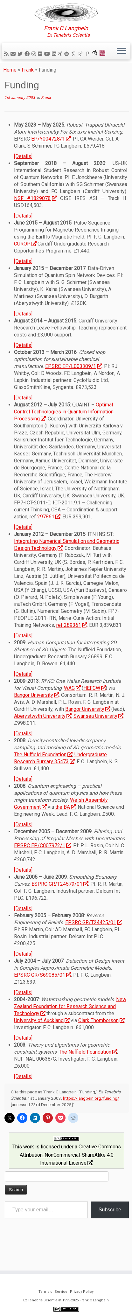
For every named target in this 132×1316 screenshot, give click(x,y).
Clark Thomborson (101, 1039)
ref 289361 (71, 644)
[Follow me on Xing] (61, 67)
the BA (65, 825)
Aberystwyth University (42, 734)
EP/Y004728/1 (51, 157)
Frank (28, 88)
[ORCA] (96, 67)
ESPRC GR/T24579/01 (59, 902)
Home (10, 88)
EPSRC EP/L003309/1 (73, 385)
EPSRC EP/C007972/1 (42, 864)
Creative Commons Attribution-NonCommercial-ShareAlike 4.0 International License (70, 1173)
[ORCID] (67, 67)
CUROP (25, 262)
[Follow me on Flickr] (41, 67)
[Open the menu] (121, 64)
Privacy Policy (82, 1292)
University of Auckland (41, 1039)
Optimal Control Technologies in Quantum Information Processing (64, 430)
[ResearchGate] (81, 67)
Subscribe (110, 1227)
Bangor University (36, 713)
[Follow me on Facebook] (27, 67)
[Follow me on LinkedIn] (55, 67)
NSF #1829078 (35, 217)
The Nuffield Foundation (43, 773)
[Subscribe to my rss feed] (7, 67)
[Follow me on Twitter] (20, 67)
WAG (72, 706)
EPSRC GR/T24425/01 (93, 941)
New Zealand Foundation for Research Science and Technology (70, 1025)
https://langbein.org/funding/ (91, 1116)
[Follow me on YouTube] (48, 67)
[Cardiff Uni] (103, 67)
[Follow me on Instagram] (34, 67)
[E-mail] (13, 67)
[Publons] (88, 67)
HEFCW (94, 706)
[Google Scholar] (74, 67)
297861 (48, 535)
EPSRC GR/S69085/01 (42, 993)
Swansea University (98, 734)
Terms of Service (52, 1292)
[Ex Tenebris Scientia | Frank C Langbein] (66, 19)
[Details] (23, 175)
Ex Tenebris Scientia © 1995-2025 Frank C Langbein (66, 1300)
